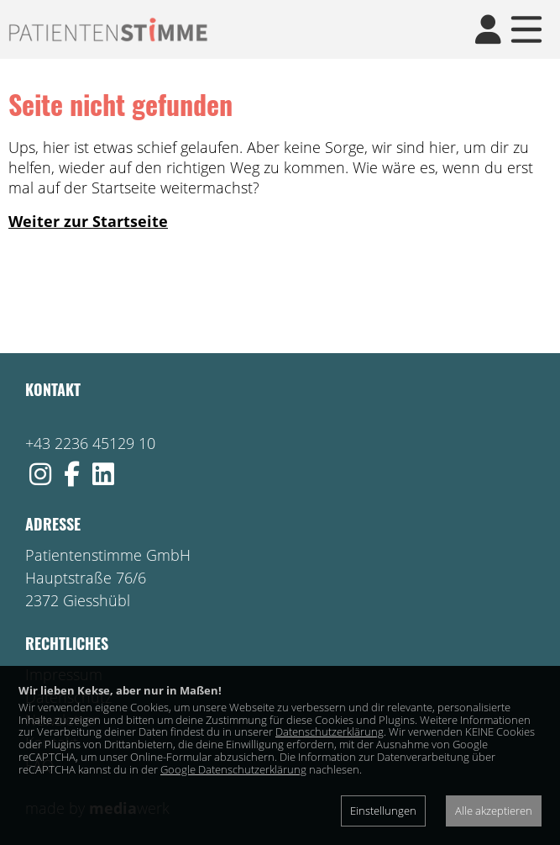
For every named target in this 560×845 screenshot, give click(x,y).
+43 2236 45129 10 (90, 443)
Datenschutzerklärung (329, 731)
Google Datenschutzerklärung (233, 769)
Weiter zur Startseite (88, 221)
